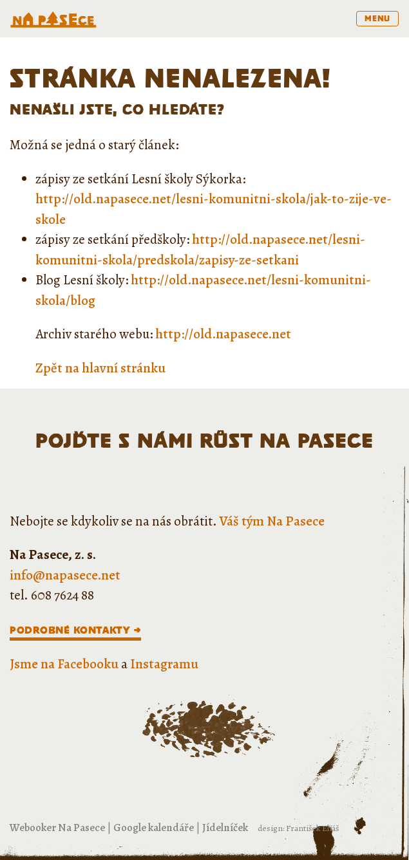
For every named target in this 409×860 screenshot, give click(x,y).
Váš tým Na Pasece (272, 521)
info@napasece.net (65, 575)
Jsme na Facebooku (64, 664)
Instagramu (164, 664)
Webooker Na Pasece (57, 827)
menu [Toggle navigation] (377, 18)
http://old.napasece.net (223, 334)
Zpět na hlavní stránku (100, 368)
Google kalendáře (153, 827)
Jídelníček (225, 827)
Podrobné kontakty (70, 630)
